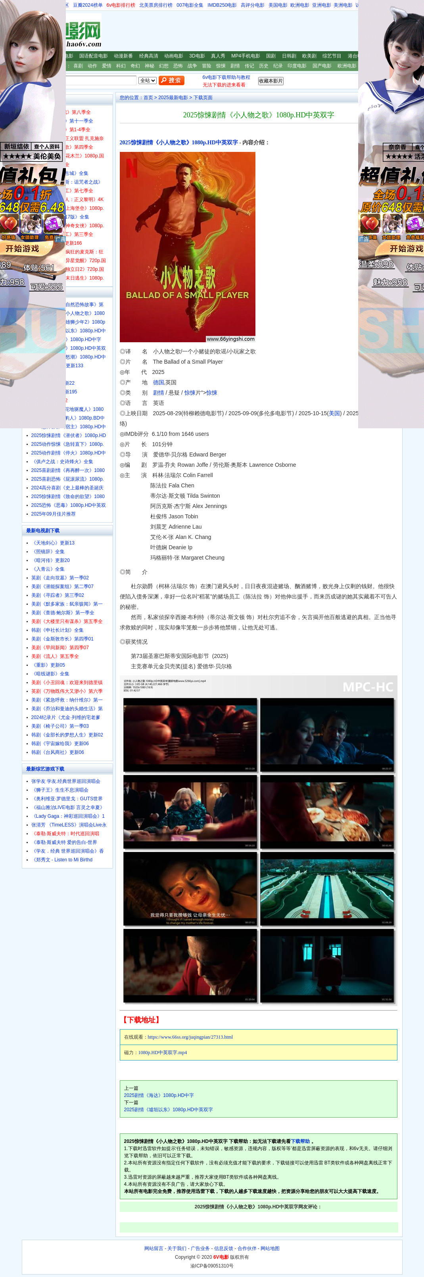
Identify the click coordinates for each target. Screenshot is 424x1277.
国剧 (271, 56)
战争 (192, 66)
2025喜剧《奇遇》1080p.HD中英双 (68, 348)
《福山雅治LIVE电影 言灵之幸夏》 (68, 807)
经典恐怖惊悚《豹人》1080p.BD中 (68, 418)
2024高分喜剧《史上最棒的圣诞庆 (67, 488)
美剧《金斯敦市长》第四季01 (62, 639)
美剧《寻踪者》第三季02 (57, 595)
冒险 (206, 66)
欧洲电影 (299, 5)
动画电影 (173, 56)
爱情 (106, 66)
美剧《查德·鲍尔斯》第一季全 (62, 612)
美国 (334, 413)
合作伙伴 (247, 1248)
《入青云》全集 (48, 569)
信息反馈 (223, 1248)
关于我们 (176, 1248)
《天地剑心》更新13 (53, 543)
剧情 (235, 66)
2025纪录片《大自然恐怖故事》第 (67, 304)
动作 (92, 66)
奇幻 (135, 66)
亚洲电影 (321, 5)
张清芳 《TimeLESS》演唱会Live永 (69, 825)
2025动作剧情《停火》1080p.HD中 (68, 453)
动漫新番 (123, 56)
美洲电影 (343, 5)
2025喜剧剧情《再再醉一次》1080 (68, 470)
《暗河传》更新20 (50, 560)
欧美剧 (309, 56)
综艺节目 (332, 56)
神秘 (149, 66)
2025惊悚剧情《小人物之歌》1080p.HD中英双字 (179, 143)
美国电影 (278, 5)
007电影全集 (190, 5)
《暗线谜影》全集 (50, 674)
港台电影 (357, 56)
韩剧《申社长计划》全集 (57, 630)
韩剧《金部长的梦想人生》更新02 (67, 735)
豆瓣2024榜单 (88, 5)
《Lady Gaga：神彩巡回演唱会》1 (68, 816)
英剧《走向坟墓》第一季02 (60, 578)
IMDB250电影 (222, 5)
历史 (264, 66)
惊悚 (221, 66)
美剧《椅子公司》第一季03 (60, 726)
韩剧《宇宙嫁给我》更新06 (60, 743)
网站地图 (270, 1248)
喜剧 (78, 66)
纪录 (278, 66)
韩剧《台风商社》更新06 (57, 752)
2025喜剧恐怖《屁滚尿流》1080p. (67, 479)
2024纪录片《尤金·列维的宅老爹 (65, 717)
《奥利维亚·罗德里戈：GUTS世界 (67, 798)
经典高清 (148, 56)
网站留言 (153, 1248)
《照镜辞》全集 (48, 551)
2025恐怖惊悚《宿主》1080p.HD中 (68, 427)
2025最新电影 (173, 97)
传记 (249, 66)
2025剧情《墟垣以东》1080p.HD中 (68, 331)
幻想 (164, 66)
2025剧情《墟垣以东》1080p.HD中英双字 (168, 1109)
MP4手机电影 (245, 56)
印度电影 (297, 66)
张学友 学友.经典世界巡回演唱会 (66, 781)
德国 (158, 382)
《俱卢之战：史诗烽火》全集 (62, 461)
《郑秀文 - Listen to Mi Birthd (62, 860)
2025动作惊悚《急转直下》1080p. (67, 444)
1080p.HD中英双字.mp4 (162, 1052)
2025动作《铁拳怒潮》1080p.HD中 (68, 357)
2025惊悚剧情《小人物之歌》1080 (68, 313)
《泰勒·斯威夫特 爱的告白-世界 (64, 842)
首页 (148, 97)
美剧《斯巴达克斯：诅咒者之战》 (67, 182)
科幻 (121, 66)
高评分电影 (253, 5)
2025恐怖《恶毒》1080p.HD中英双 (68, 505)
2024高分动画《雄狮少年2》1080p (68, 322)
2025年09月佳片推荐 (53, 514)
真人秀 (218, 56)
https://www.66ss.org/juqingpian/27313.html (190, 1037)
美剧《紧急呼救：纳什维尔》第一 (67, 700)
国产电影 (322, 66)
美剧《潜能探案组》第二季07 (62, 586)
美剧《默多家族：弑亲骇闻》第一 (67, 604)
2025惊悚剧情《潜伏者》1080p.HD (68, 435)
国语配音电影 (93, 56)
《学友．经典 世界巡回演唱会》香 (67, 851)
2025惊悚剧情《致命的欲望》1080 (68, 496)
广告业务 (200, 1248)
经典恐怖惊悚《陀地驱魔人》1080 (67, 409)
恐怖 (178, 66)
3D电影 (197, 56)
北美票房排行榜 (156, 5)
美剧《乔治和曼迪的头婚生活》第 (67, 708)
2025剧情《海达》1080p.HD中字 (159, 1095)
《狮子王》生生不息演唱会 (59, 790)
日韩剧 (289, 56)
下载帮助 (300, 1141)
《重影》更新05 (48, 665)
